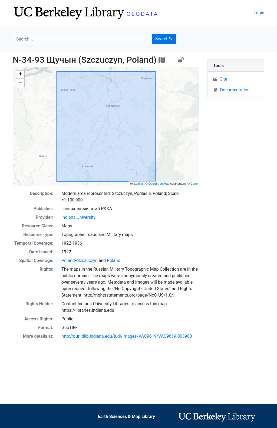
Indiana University (78, 217)
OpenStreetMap (159, 183)
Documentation (232, 89)
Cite (223, 79)
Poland (113, 260)
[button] (20, 75)
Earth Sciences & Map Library (126, 416)
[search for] (82, 39)
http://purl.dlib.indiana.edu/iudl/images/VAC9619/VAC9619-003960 (126, 336)
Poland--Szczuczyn (79, 260)
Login (259, 12)
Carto (194, 183)
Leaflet (136, 183)
